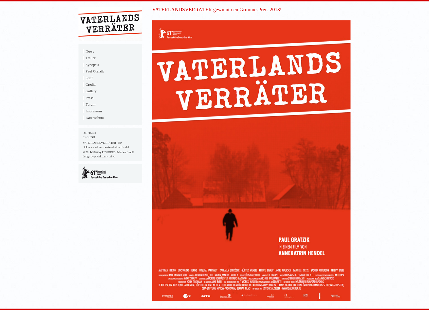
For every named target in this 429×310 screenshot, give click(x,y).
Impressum (94, 111)
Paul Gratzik (95, 71)
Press (89, 98)
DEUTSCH (89, 132)
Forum (90, 104)
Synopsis (92, 65)
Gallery (91, 91)
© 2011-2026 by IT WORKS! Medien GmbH (108, 152)
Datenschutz (95, 118)
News (90, 51)
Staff (89, 78)
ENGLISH (89, 137)
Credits (91, 84)
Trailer (90, 58)
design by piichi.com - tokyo (99, 156)
